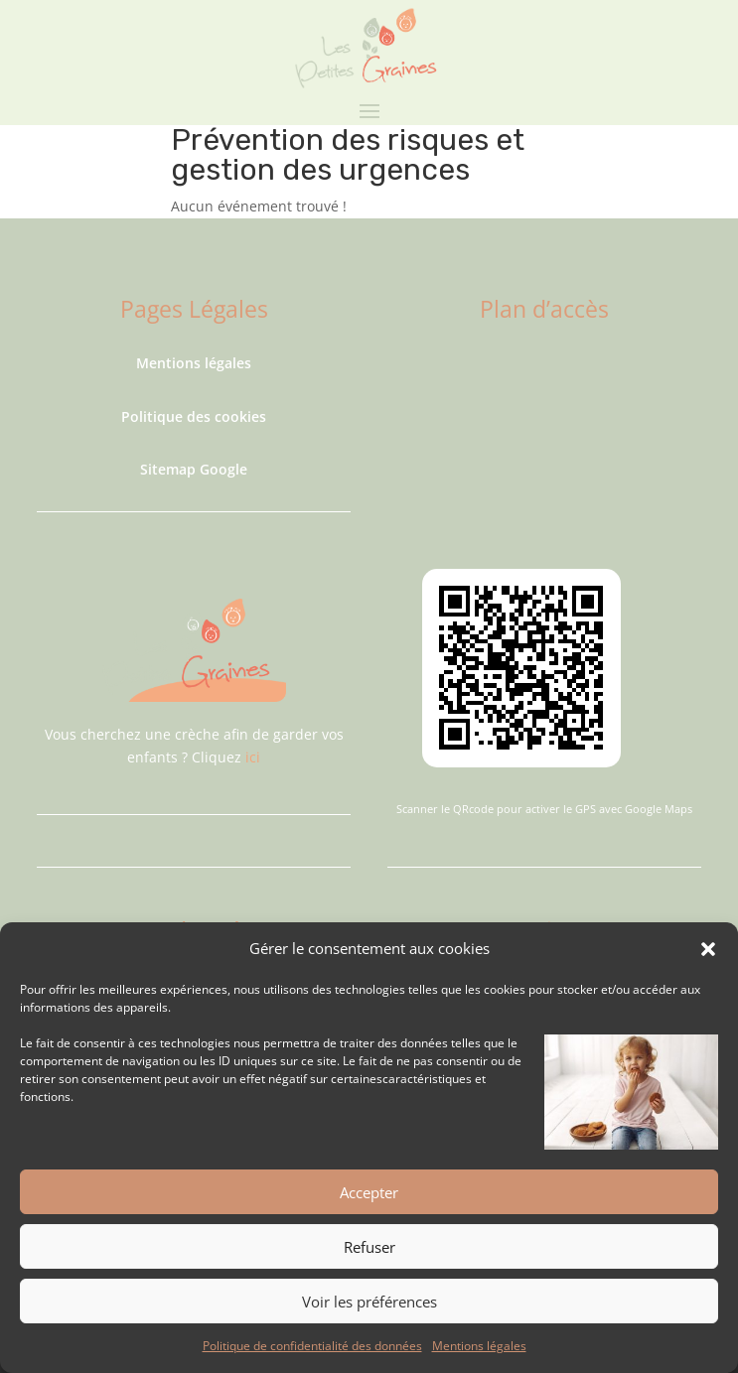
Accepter (369, 1192)
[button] (708, 949)
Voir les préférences (369, 1301)
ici (252, 757)
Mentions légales (479, 1345)
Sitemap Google (193, 469)
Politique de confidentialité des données (312, 1345)
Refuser (369, 1247)
